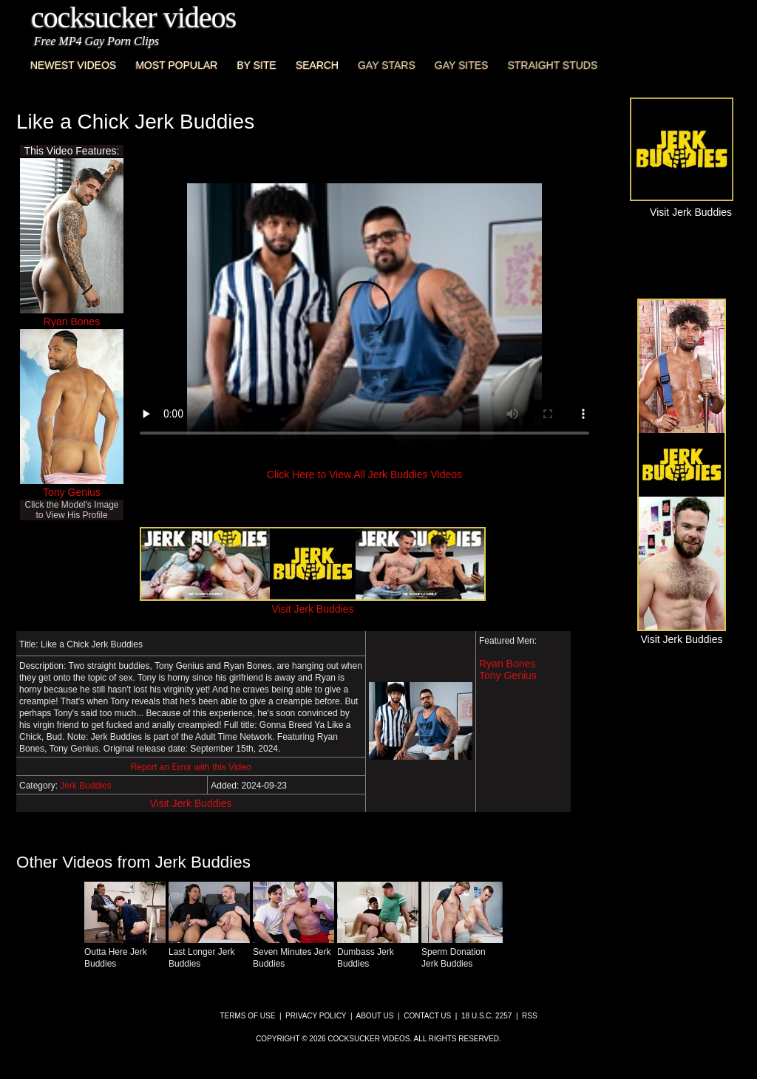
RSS (529, 1016)
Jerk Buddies (85, 785)
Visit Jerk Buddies (190, 803)
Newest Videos (73, 65)
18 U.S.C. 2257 (486, 1016)
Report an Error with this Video (190, 767)
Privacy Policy (315, 1016)
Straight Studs (553, 65)
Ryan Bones (72, 321)
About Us (375, 1016)
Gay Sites (462, 65)
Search (317, 65)
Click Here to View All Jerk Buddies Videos (364, 474)
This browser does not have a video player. (364, 316)
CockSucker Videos (133, 17)
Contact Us (427, 1016)
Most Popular (176, 65)
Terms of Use (247, 1016)
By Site (256, 65)
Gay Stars (386, 65)
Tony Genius (72, 492)
